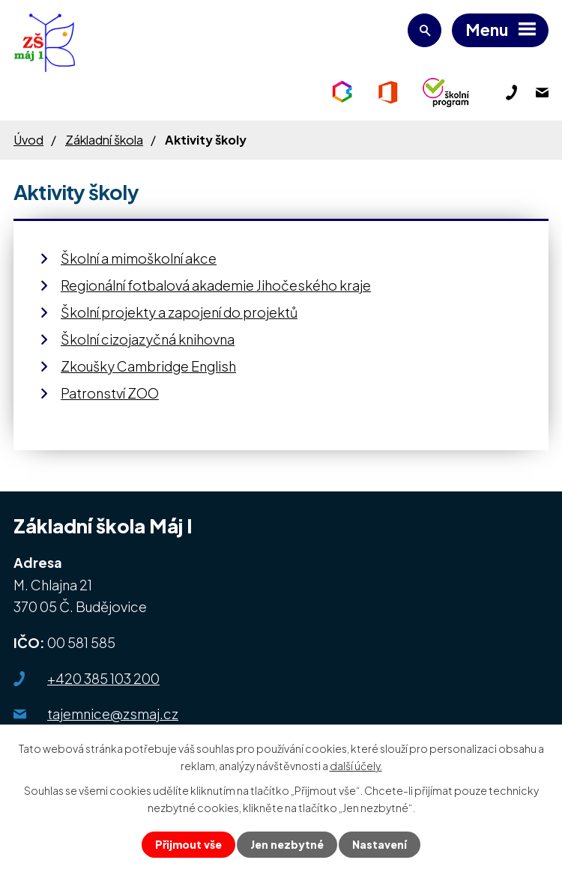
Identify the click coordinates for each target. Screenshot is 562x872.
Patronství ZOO (110, 393)
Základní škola (104, 140)
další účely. (356, 765)
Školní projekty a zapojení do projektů (179, 312)
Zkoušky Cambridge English (148, 366)
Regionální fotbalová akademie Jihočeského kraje (216, 285)
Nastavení (379, 844)
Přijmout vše (188, 844)
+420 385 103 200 (103, 678)
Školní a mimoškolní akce (139, 258)
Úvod (28, 140)
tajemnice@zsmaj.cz (112, 713)
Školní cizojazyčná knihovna (148, 339)
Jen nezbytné (287, 844)
